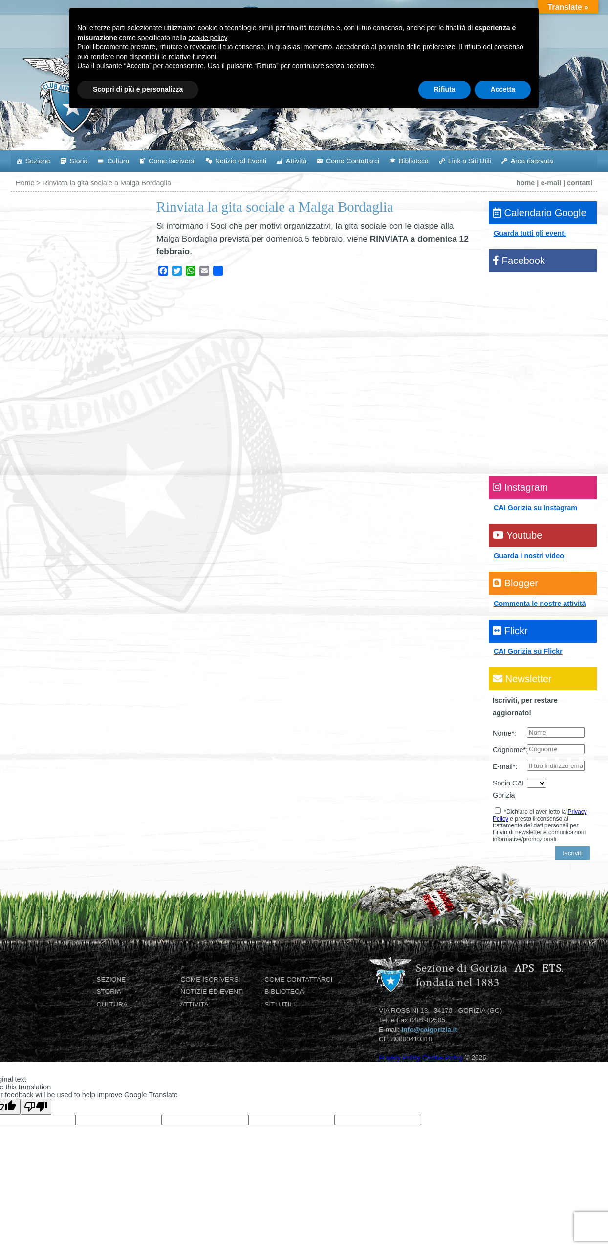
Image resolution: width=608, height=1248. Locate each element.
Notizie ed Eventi (240, 161)
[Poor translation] (35, 1107)
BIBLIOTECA (284, 991)
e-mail (551, 183)
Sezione (37, 161)
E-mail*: (505, 766)
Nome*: (504, 733)
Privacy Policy (399, 1057)
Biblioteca (414, 161)
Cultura (118, 161)
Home (25, 183)
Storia (79, 161)
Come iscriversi (172, 161)
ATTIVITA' (195, 1004)
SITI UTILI (279, 1004)
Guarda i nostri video (529, 556)
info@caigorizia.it (429, 1029)
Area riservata (532, 161)
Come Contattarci (352, 161)
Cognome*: (510, 750)
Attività (296, 161)
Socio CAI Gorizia (508, 789)
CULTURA (112, 1004)
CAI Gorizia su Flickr (528, 651)
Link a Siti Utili (469, 161)
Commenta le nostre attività (540, 603)
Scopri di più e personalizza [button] (138, 1221)
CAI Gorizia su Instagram (535, 508)
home (525, 183)
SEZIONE (111, 979)
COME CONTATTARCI (298, 979)
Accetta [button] (502, 1221)
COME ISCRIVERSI (210, 979)
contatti (579, 183)
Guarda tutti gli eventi (530, 233)
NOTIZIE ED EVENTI (212, 991)
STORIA (108, 991)
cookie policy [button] (207, 1169)
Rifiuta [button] (445, 1221)
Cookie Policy (442, 1057)
